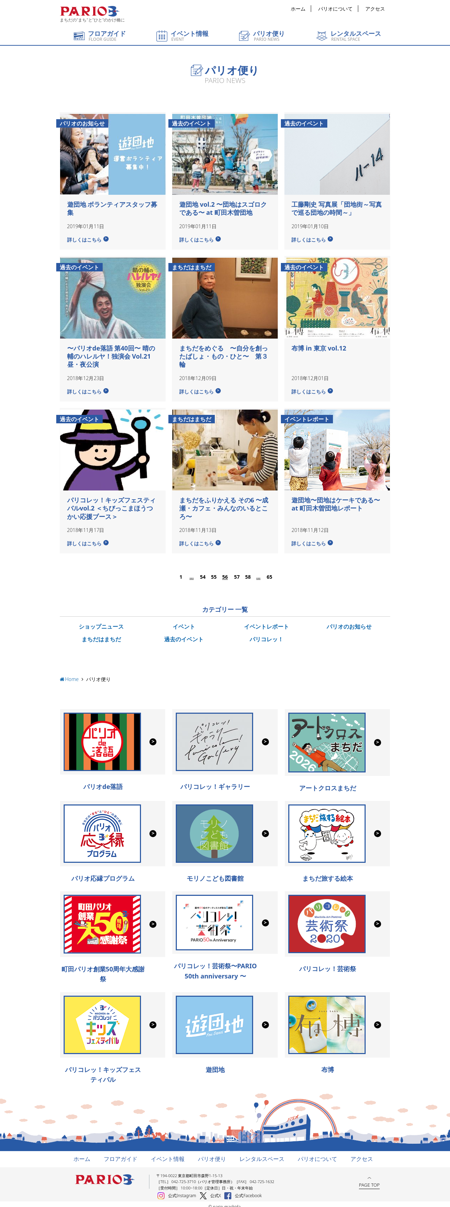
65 (269, 571)
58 (247, 571)
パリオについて (335, 8)
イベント (184, 621)
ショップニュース (101, 621)
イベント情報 (168, 1153)
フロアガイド (120, 1153)
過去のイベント (184, 633)
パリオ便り (212, 1153)
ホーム (298, 8)
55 (213, 571)
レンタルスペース (261, 1153)
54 (202, 571)
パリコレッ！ (266, 633)
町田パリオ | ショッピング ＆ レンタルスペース (90, 11)
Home (72, 673)
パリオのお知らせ (349, 621)
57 (236, 571)
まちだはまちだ (101, 633)
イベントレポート (266, 621)
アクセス (375, 8)
